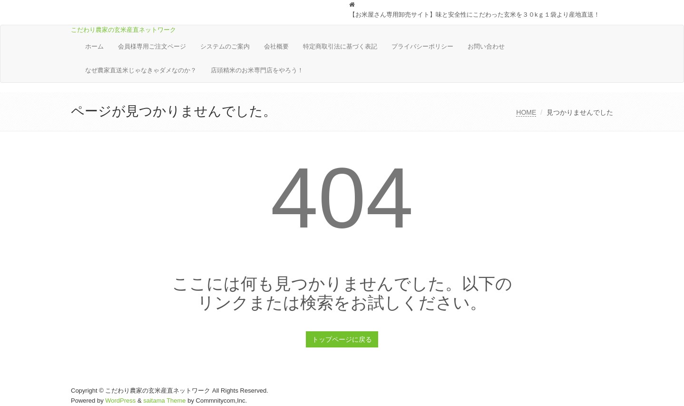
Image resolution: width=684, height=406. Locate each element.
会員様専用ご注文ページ (152, 46)
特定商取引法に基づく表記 (340, 46)
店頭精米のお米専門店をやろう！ (257, 70)
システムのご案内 (225, 46)
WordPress (120, 400)
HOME (526, 112)
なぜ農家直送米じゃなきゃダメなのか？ (140, 70)
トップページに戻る (342, 339)
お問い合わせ (486, 46)
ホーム (94, 46)
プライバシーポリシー (422, 46)
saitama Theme (164, 400)
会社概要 (276, 46)
